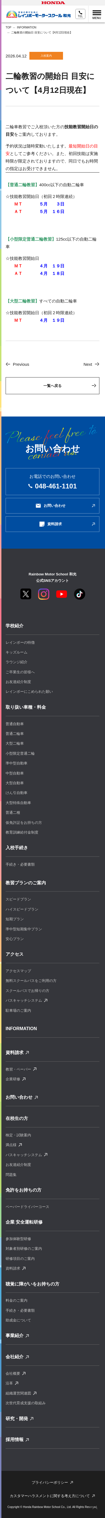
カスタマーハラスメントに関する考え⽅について (50, 1496)
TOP (8, 27)
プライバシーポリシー (50, 1482)
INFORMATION (26, 27)
